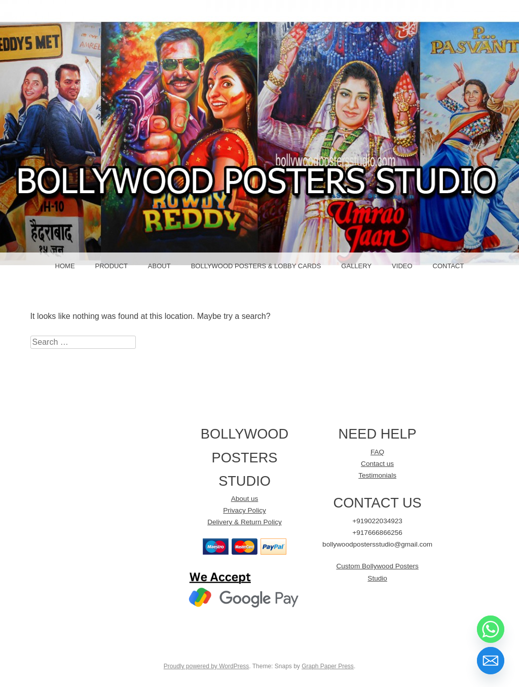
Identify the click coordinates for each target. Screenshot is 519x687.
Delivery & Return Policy (244, 522)
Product (111, 266)
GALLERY (356, 266)
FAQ (377, 452)
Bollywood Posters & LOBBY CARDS (256, 266)
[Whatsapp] (490, 629)
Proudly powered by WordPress (206, 666)
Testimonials (377, 475)
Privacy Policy (244, 510)
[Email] (490, 660)
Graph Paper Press (328, 666)
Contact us (377, 463)
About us (244, 498)
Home (65, 266)
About (159, 266)
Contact (448, 266)
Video (402, 266)
